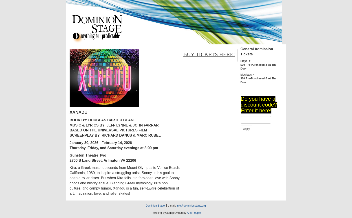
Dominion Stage (155, 205)
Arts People (194, 212)
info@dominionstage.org (191, 205)
